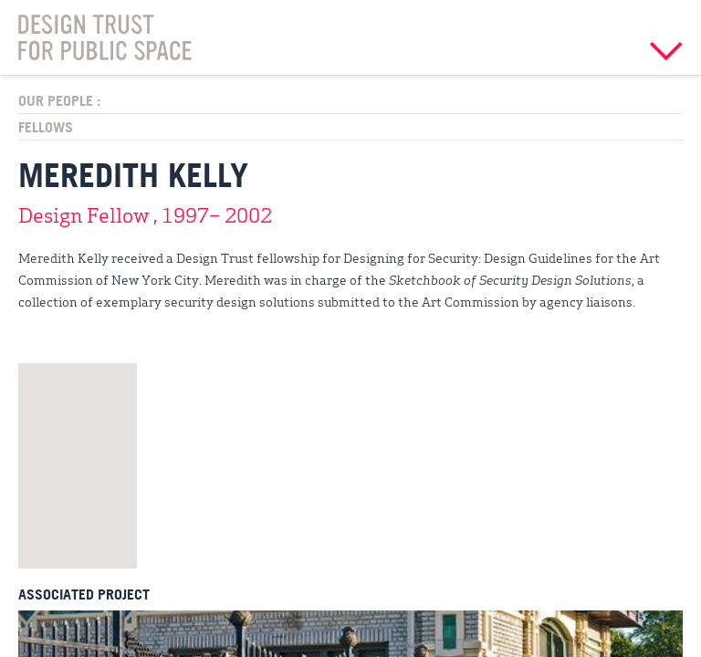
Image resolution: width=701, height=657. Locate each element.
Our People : (59, 100)
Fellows (45, 127)
